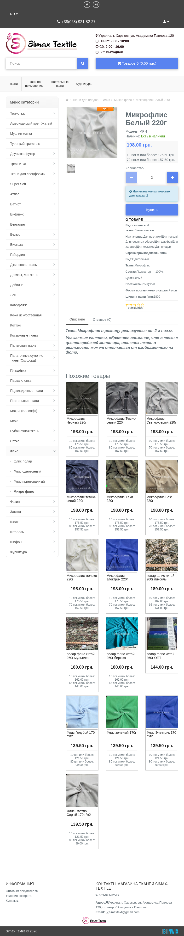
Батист (15, 204)
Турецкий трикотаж (25, 144)
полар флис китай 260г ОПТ (160, 655)
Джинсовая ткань (23, 265)
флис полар (23, 461)
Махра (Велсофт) (23, 411)
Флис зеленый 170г (122, 732)
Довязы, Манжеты (24, 275)
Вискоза (16, 244)
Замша (15, 512)
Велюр (15, 234)
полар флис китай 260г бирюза (121, 655)
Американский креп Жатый (31, 123)
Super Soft (18, 184)
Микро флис (24, 491)
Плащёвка (18, 370)
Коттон (15, 325)
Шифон (16, 542)
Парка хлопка (21, 380)
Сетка (14, 441)
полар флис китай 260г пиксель (160, 577)
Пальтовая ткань (23, 345)
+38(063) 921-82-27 (76, 22)
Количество (135, 168)
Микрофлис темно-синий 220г (81, 499)
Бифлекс (17, 214)
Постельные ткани (24, 401)
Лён (13, 295)
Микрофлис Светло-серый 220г (161, 420)
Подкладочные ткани (26, 391)
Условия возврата (19, 896)
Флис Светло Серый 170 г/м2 (79, 813)
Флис (14, 451)
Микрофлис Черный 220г (76, 420)
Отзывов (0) (102, 319)
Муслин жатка (21, 133)
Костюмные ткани (24, 335)
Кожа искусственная (26, 315)
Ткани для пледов (85, 100)
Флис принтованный (29, 481)
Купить (151, 210)
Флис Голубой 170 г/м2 (81, 734)
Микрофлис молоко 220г (82, 577)
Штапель (17, 532)
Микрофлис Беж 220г (159, 499)
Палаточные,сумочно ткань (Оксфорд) (26, 358)
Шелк (14, 522)
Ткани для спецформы (28, 174)
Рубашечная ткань (24, 431)
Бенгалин (17, 224)
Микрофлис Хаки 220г (120, 499)
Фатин (15, 502)
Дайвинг (16, 285)
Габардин (17, 255)
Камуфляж (18, 305)
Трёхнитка (18, 164)
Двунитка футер (22, 154)
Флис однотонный (27, 471)
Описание (77, 319)
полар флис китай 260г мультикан (81, 655)
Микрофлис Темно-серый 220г (122, 420)
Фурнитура (18, 552)
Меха (14, 421)
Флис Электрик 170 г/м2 (161, 734)
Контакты (12, 900)
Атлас (14, 194)
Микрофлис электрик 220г (117, 577)
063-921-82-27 (107, 895)
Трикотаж (17, 113)
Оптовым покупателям (22, 891)
